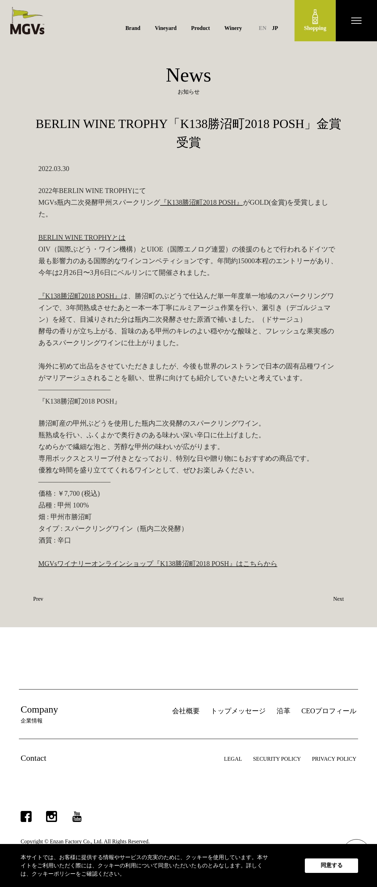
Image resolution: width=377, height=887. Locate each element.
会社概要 (186, 711)
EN (262, 28)
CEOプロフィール (328, 711)
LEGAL (233, 759)
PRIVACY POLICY (334, 759)
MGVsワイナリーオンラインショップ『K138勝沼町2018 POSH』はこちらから (157, 563)
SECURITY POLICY (277, 759)
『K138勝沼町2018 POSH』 (201, 202)
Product (200, 28)
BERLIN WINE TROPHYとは (82, 237)
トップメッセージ (238, 711)
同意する (332, 865)
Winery (233, 28)
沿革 (283, 711)
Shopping (315, 20)
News (188, 75)
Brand (133, 28)
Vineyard (166, 28)
